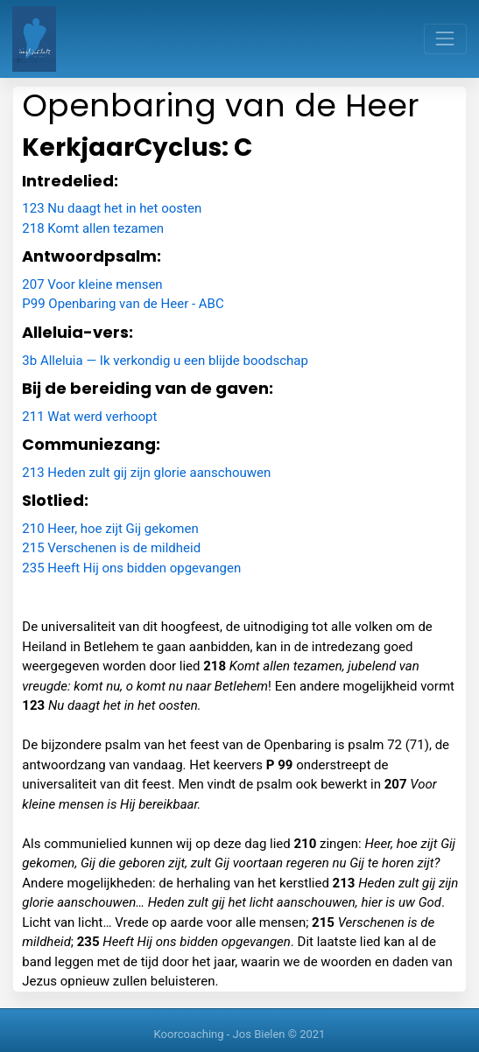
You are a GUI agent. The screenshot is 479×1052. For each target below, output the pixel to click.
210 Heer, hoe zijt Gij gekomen (110, 529)
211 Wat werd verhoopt (89, 416)
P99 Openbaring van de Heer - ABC (122, 304)
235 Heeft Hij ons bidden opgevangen (131, 568)
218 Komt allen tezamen (93, 228)
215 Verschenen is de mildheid (111, 548)
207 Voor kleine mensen (92, 284)
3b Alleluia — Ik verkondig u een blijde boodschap (165, 360)
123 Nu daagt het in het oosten (111, 208)
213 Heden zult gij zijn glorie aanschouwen (146, 472)
